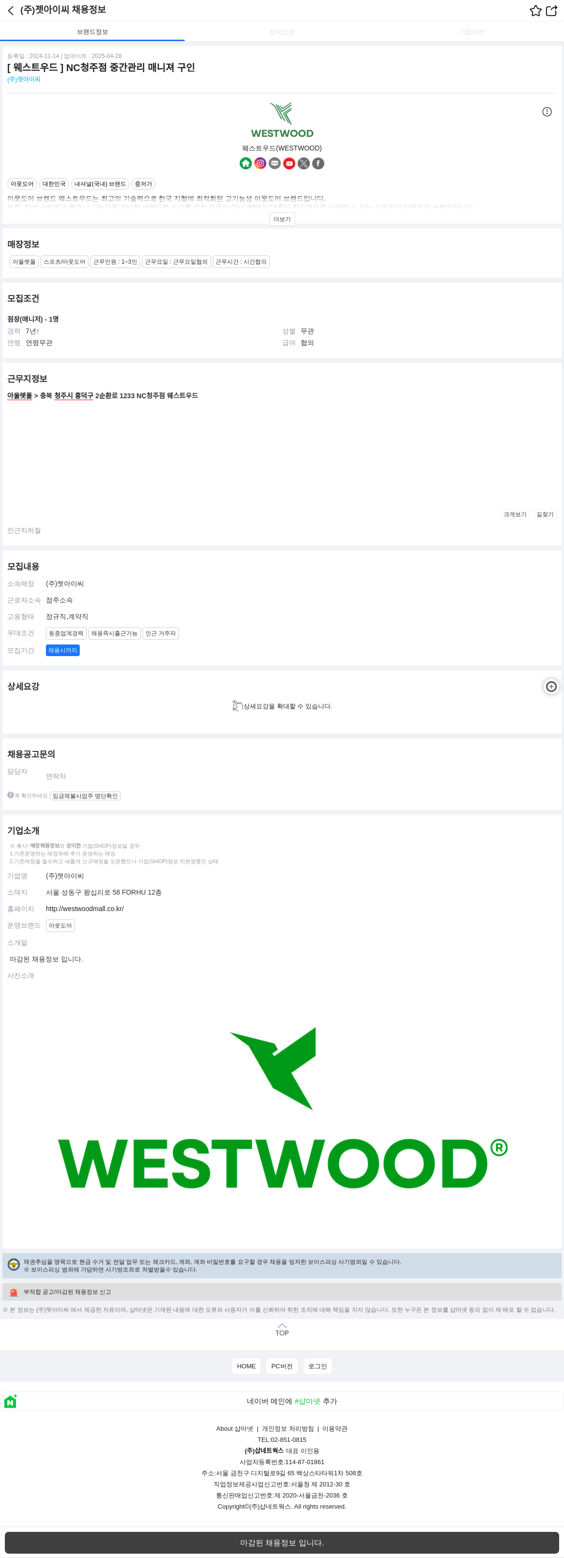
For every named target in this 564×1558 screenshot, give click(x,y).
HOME (246, 1366)
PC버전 (281, 1366)
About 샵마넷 (235, 1428)
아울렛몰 (19, 396)
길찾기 (545, 514)
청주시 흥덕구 (73, 396)
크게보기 (515, 514)
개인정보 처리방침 (288, 1428)
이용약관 (334, 1428)
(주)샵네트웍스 (270, 1506)
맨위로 (282, 1330)
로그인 (317, 1366)
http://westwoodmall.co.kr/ (85, 909)
